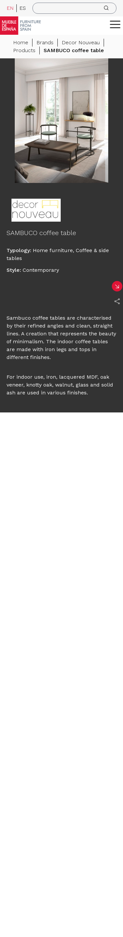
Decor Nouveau (81, 42)
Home (20, 42)
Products (24, 50)
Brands (44, 42)
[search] (74, 8)
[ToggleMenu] (115, 24)
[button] (115, 24)
